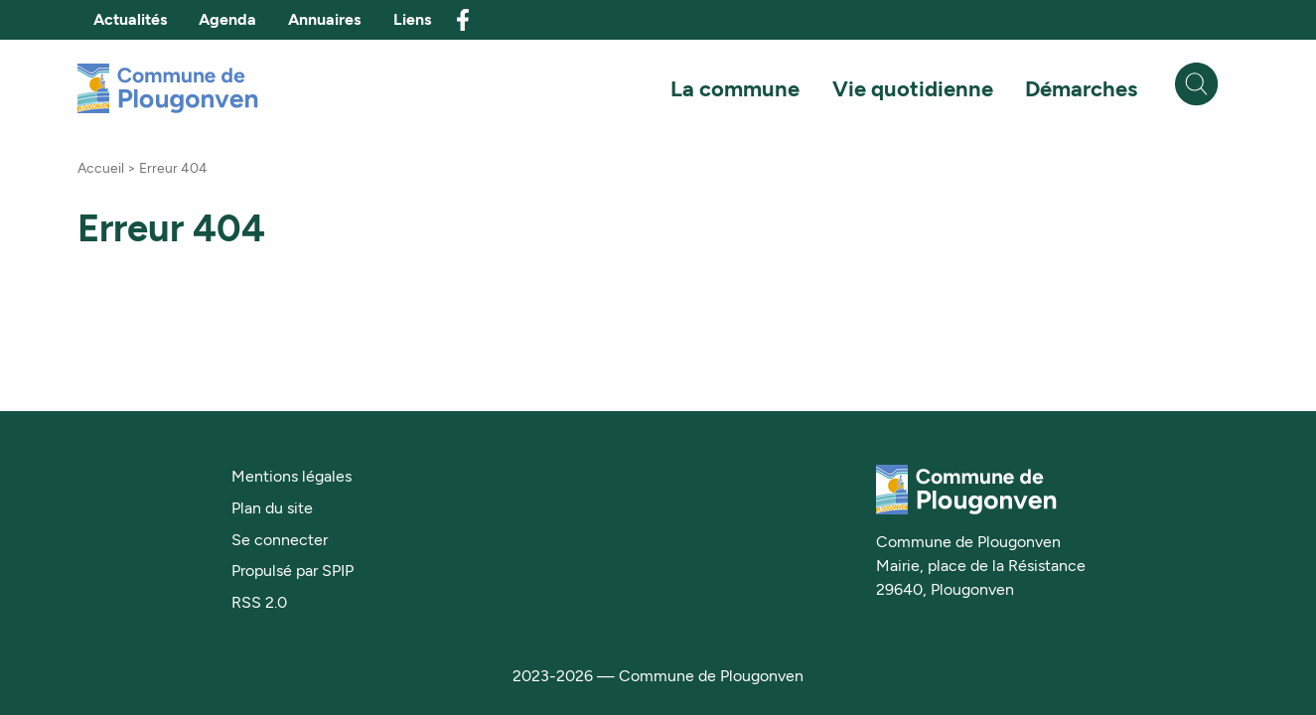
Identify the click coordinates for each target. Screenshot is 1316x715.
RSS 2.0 (259, 602)
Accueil (100, 168)
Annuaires (324, 19)
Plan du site (272, 508)
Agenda (227, 19)
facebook (463, 20)
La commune (735, 88)
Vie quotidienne (912, 88)
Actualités (130, 19)
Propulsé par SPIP (292, 570)
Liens (412, 19)
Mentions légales (291, 476)
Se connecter (279, 539)
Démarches (1081, 88)
